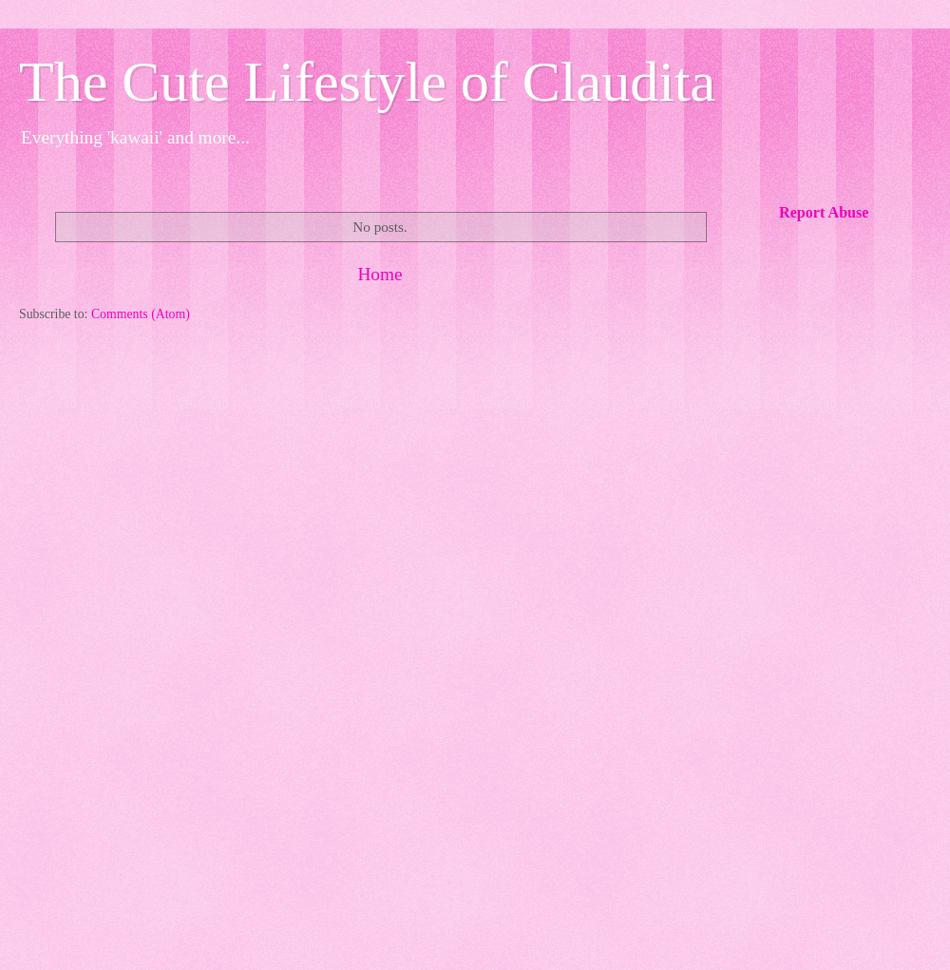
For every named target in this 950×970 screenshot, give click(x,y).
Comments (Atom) (140, 314)
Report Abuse (824, 212)
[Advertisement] (380, 485)
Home (379, 274)
